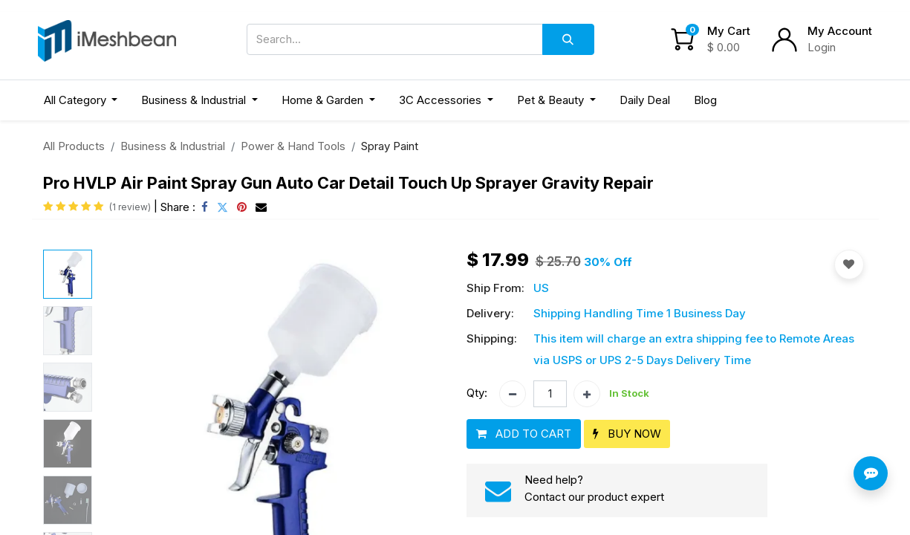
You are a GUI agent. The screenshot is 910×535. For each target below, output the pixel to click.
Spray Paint (389, 146)
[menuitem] (645, 100)
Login (821, 47)
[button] (524, 434)
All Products (74, 146)
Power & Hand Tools (293, 146)
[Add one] (586, 393)
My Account (839, 31)
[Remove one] (512, 393)
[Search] (568, 39)
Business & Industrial (172, 146)
